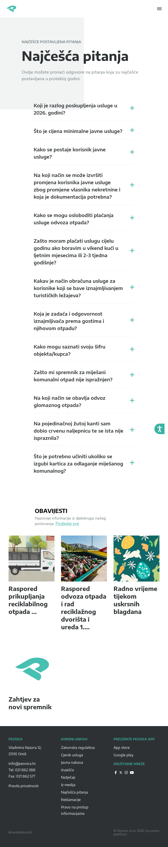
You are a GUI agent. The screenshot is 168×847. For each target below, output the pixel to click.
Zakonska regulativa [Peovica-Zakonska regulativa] (78, 747)
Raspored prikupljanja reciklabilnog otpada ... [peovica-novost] (28, 600)
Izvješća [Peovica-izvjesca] (67, 770)
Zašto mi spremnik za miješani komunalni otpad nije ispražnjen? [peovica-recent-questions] (73, 375)
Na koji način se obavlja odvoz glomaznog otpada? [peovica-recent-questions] (69, 401)
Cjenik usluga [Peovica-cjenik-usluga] (72, 755)
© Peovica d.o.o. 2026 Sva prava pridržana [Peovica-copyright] (136, 832)
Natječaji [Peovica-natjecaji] (68, 777)
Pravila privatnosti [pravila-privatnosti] (23, 786)
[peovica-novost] (31, 559)
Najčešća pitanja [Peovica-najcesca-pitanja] (74, 792)
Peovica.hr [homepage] (11, 8)
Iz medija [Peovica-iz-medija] (68, 785)
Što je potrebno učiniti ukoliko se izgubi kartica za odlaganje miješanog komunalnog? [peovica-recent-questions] (78, 463)
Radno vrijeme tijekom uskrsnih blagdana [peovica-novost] (135, 600)
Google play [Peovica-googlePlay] (123, 755)
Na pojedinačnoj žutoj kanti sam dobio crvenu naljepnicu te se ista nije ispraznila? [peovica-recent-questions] (78, 430)
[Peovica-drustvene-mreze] (116, 772)
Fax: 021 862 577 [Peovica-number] (22, 776)
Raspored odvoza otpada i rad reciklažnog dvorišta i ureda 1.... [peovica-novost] (83, 608)
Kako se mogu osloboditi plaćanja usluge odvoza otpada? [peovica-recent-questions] (74, 218)
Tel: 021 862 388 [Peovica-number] (22, 770)
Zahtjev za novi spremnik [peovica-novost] (30, 703)
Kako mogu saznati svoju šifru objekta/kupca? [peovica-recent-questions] (69, 350)
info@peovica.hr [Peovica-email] (22, 763)
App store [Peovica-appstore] (122, 747)
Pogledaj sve (67, 524)
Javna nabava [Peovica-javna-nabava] (72, 762)
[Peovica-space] (31, 758)
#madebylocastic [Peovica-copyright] (21, 832)
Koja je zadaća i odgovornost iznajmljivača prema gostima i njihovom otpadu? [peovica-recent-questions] (69, 321)
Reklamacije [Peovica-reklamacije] (71, 799)
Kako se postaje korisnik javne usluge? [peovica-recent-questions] (70, 153)
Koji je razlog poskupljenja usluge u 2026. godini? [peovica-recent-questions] (75, 109)
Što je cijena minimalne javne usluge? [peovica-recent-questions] (78, 131)
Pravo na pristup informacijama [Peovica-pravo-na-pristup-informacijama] (74, 810)
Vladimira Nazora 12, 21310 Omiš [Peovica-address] (25, 750)
